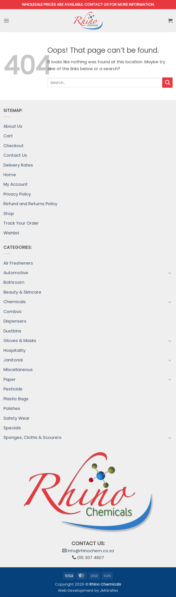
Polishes (11, 408)
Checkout (13, 146)
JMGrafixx (109, 590)
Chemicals (14, 302)
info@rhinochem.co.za (88, 551)
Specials (12, 428)
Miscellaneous (18, 369)
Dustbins (12, 331)
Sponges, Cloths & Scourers (32, 437)
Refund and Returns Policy (30, 204)
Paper (9, 379)
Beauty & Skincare (22, 292)
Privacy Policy (17, 194)
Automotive (15, 273)
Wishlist (11, 233)
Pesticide (12, 389)
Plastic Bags (15, 399)
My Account (15, 184)
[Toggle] (170, 273)
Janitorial (13, 360)
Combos (12, 311)
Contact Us (15, 155)
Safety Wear (16, 418)
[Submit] (167, 82)
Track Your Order (21, 223)
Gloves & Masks (19, 340)
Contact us (96, 4)
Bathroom (14, 282)
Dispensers (14, 321)
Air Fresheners (18, 263)
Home (9, 175)
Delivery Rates (18, 165)
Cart (8, 136)
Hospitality (14, 350)
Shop (8, 213)
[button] (6, 20)
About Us (12, 126)
